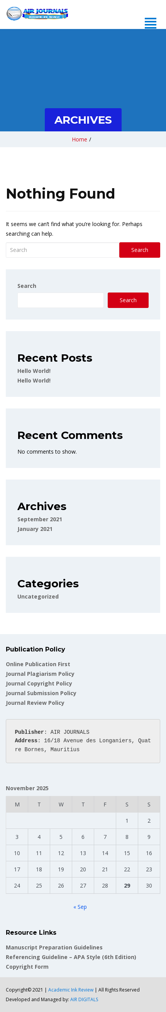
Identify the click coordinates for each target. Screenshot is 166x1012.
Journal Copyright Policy (39, 683)
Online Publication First (38, 664)
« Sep (80, 906)
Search (139, 249)
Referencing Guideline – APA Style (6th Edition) (71, 957)
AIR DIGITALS (84, 999)
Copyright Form (27, 966)
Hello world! (34, 370)
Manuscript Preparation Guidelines (54, 947)
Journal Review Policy (35, 702)
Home (79, 139)
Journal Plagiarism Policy (40, 673)
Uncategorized (38, 596)
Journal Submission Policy (41, 693)
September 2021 (39, 519)
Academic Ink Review (71, 989)
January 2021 (35, 528)
